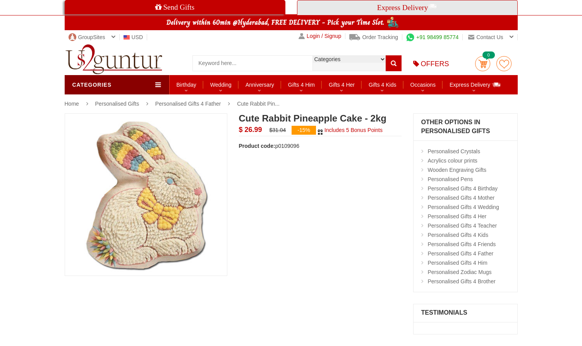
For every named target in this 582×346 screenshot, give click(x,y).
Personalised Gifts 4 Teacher (462, 226)
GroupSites (87, 37)
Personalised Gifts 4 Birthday (463, 188)
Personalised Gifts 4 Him (458, 263)
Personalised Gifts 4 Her (457, 216)
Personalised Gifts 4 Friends (462, 244)
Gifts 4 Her (342, 85)
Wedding (221, 85)
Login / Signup (320, 36)
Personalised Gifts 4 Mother (461, 198)
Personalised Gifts (118, 104)
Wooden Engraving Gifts (457, 170)
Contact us (485, 37)
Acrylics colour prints (452, 161)
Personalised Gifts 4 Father (188, 104)
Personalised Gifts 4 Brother (462, 281)
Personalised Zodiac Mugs (460, 272)
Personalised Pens (450, 179)
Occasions (423, 85)
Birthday (186, 85)
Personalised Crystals (454, 151)
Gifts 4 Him (301, 85)
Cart (482, 63)
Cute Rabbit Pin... (258, 104)
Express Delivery (475, 84)
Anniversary (260, 85)
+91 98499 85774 (432, 37)
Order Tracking (373, 37)
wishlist (504, 63)
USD (133, 37)
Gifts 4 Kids (383, 85)
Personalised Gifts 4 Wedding (463, 207)
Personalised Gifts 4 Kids (458, 235)
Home (72, 104)
